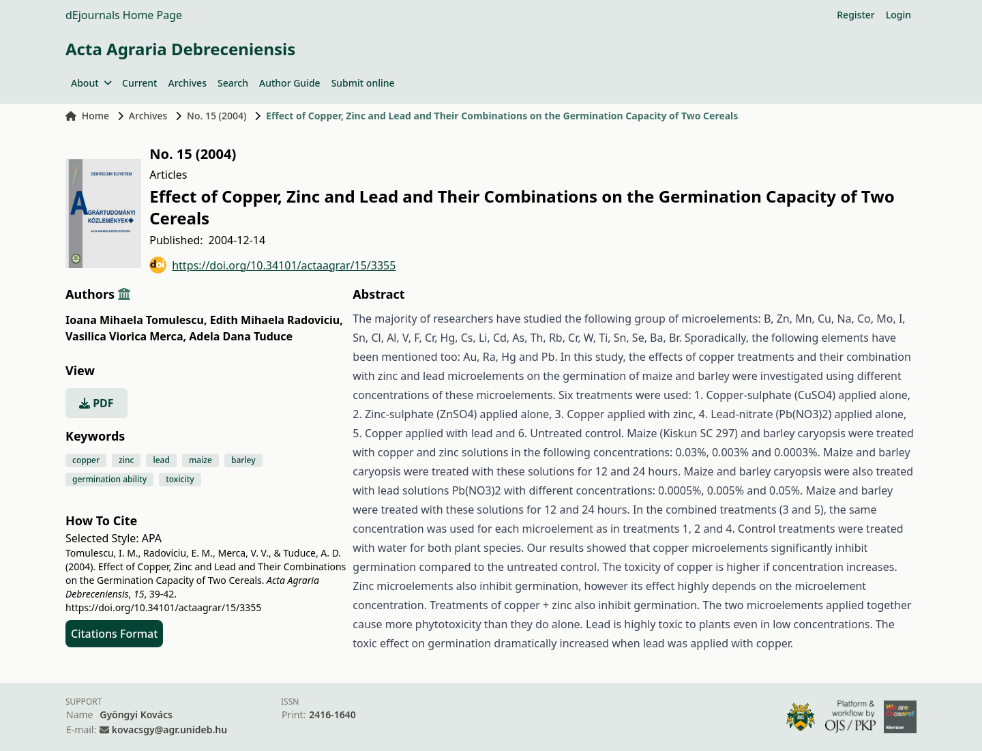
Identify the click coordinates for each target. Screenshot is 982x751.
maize (200, 460)
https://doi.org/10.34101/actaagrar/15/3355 (272, 265)
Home (87, 115)
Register (855, 14)
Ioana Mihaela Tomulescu (136, 319)
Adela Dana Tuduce (241, 336)
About (91, 82)
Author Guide (290, 82)
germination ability (109, 479)
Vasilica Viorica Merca (125, 336)
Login (898, 14)
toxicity (180, 479)
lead (161, 460)
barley (243, 460)
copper (86, 460)
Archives (187, 82)
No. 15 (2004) (216, 115)
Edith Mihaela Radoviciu (276, 319)
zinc (126, 460)
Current (139, 82)
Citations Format (114, 633)
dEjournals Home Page (123, 15)
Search (233, 82)
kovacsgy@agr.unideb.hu (169, 729)
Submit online (363, 82)
